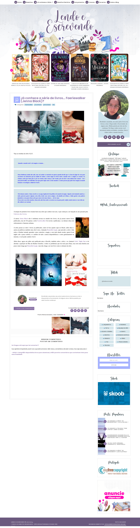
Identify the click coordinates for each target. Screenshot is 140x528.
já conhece (38, 105)
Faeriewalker (29, 105)
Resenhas (28, 2)
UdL (53, 105)
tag (107, 342)
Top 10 (107, 328)
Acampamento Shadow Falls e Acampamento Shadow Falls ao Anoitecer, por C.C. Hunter (118, 436)
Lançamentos (78, 2)
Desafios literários (62, 2)
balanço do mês (123, 328)
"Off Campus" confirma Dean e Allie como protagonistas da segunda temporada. (113, 168)
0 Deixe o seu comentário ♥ (25, 308)
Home (18, 2)
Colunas (90, 2)
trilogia (107, 345)
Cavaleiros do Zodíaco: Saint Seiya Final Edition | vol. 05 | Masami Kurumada (56, 85)
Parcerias (101, 2)
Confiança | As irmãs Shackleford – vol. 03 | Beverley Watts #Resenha (16, 85)
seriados (107, 338)
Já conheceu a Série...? (43, 2)
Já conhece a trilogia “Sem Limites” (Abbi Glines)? (117, 429)
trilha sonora (123, 342)
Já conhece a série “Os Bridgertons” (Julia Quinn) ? (117, 421)
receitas (107, 335)
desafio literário (107, 332)
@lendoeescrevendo (107, 281)
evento (123, 332)
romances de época (123, 335)
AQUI (31, 153)
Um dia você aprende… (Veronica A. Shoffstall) (116, 443)
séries (123, 338)
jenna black (46, 105)
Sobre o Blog (113, 2)
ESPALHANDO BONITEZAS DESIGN (115, 524)
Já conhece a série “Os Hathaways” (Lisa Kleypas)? (117, 451)
